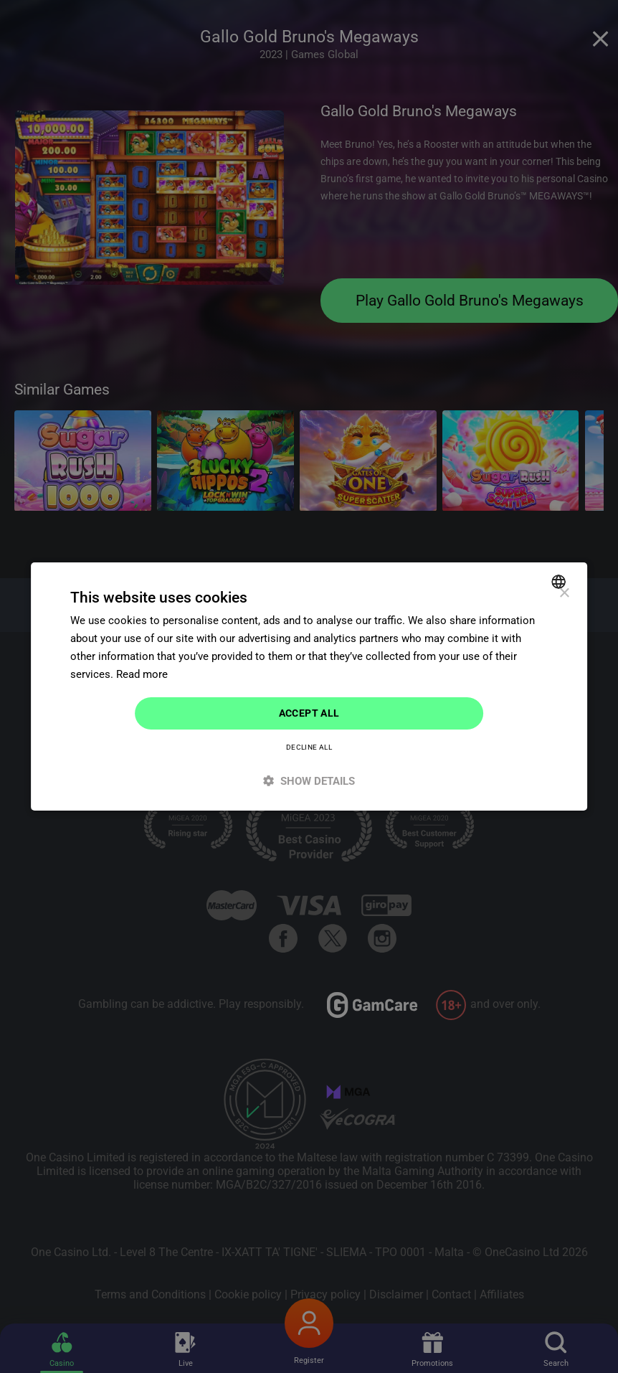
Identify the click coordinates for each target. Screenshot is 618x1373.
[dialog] (309, 686)
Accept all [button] (309, 713)
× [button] (563, 593)
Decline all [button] (309, 747)
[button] (309, 781)
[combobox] (560, 582)
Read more (142, 674)
